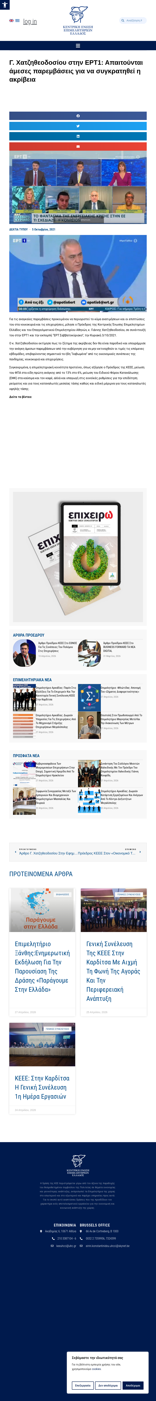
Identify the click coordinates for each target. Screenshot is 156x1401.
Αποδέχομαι (133, 1385)
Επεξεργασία (82, 1385)
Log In (30, 21)
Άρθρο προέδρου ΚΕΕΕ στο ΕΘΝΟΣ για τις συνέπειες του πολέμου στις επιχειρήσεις (57, 647)
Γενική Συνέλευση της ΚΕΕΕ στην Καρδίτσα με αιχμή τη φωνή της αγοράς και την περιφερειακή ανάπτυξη (113, 971)
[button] (5, 5)
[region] (108, 1373)
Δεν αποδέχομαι (108, 1385)
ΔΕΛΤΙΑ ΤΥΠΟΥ (18, 229)
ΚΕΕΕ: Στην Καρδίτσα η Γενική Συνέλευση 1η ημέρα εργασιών (42, 1087)
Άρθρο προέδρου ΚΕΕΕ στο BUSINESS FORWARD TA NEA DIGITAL (119, 647)
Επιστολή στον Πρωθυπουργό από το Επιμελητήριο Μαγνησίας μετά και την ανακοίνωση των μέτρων (121, 719)
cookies (96, 1369)
